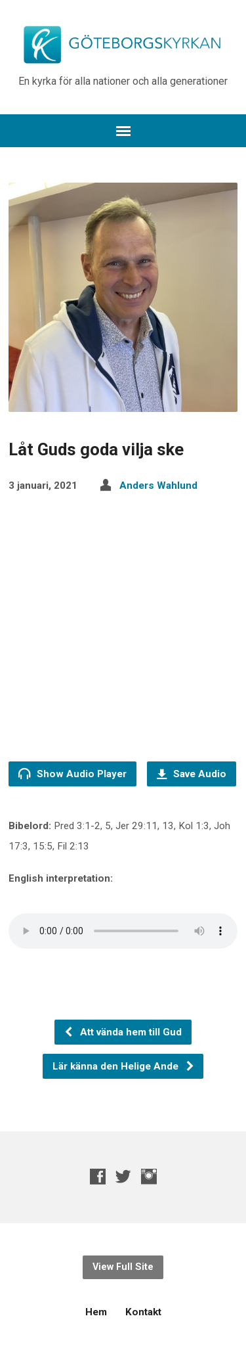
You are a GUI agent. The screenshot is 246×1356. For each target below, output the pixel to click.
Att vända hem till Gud (123, 1032)
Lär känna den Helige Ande (123, 1066)
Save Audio (191, 774)
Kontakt (143, 1312)
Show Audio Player (72, 773)
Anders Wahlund (158, 485)
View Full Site (123, 1267)
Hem (96, 1312)
